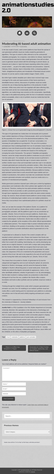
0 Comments (23, 46)
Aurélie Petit (7, 46)
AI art (8, 337)
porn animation (31, 337)
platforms (22, 337)
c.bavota (33, 471)
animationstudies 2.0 (28, 7)
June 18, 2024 (15, 46)
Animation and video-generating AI (13, 41)
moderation (14, 337)
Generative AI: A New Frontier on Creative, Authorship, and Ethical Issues (39, 348)
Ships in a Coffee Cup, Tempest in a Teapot (12, 348)
